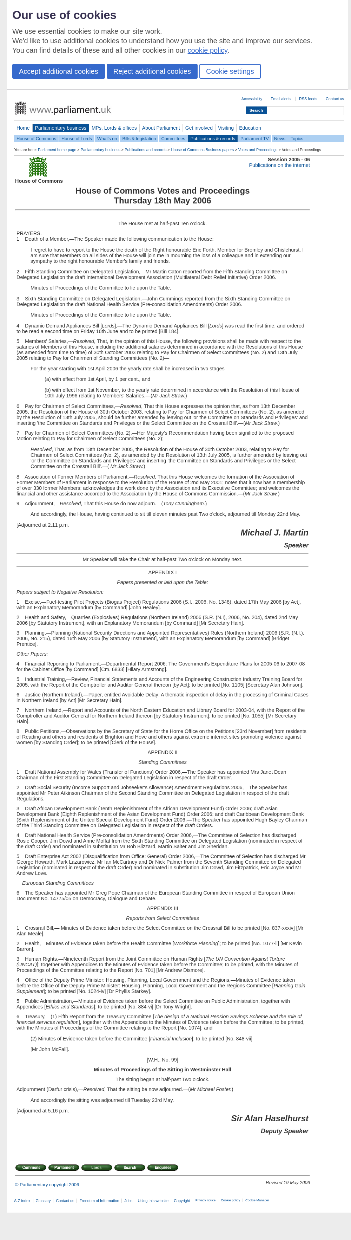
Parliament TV (254, 138)
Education (250, 128)
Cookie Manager (257, 1200)
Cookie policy (230, 1200)
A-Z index (22, 1201)
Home (23, 128)
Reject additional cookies (152, 71)
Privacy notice (206, 1200)
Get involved (199, 128)
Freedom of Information (99, 1201)
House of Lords (76, 138)
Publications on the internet (279, 165)
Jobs (128, 1201)
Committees (173, 138)
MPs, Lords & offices (114, 128)
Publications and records (145, 150)
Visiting (226, 128)
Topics (297, 138)
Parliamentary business (60, 128)
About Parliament (161, 128)
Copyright (182, 1201)
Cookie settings (230, 71)
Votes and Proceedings (258, 150)
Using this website (153, 1201)
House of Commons (36, 138)
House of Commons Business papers (202, 150)
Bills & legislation (139, 138)
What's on (107, 138)
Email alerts (281, 99)
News (279, 138)
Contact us (335, 99)
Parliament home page (57, 150)
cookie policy (207, 50)
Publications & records (213, 138)
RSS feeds (308, 99)
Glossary (43, 1201)
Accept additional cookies (58, 71)
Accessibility (251, 99)
